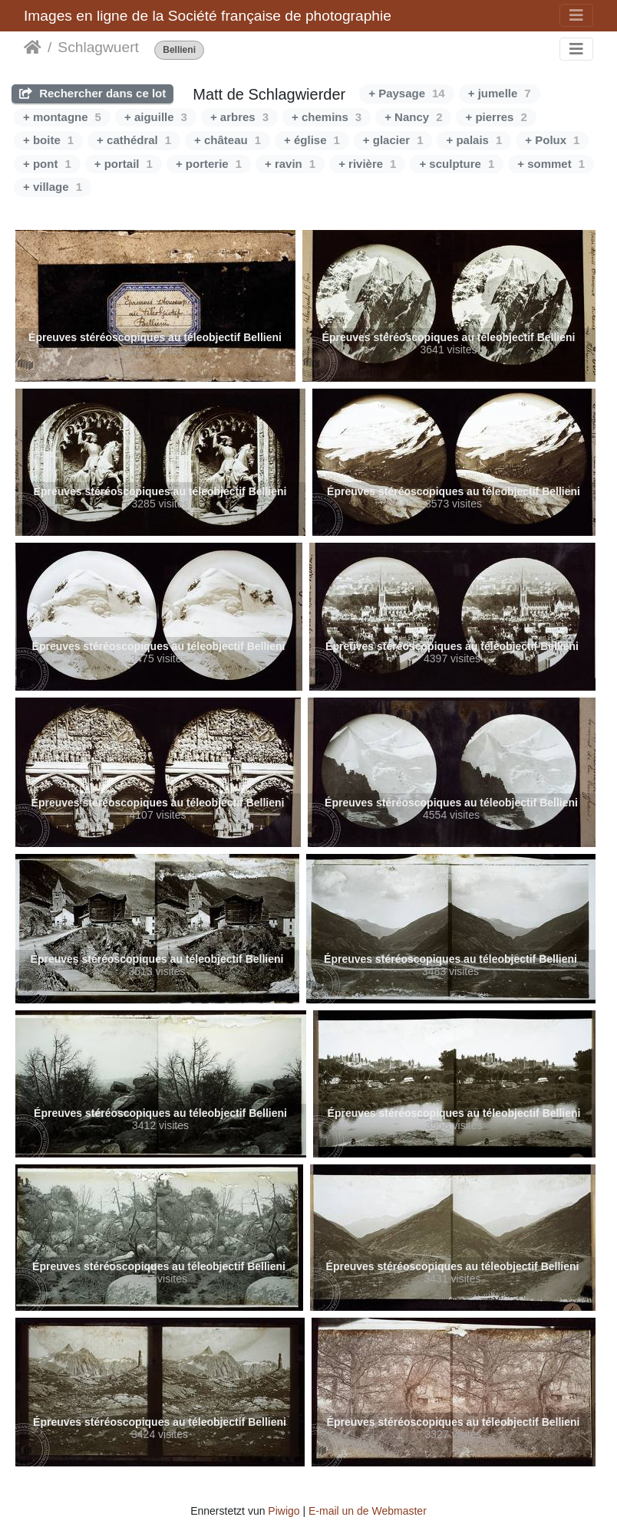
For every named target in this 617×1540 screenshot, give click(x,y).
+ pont (47, 163)
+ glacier (393, 139)
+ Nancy (413, 116)
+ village (52, 186)
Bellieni (179, 50)
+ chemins (326, 116)
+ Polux (552, 139)
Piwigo (283, 1511)
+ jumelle (499, 93)
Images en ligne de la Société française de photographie (207, 16)
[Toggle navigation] (576, 15)
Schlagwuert (98, 47)
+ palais (474, 139)
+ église (312, 139)
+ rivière (367, 163)
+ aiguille (155, 116)
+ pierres (495, 116)
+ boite (48, 139)
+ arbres (239, 116)
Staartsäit (32, 47)
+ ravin (290, 163)
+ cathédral (134, 139)
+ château (227, 139)
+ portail (123, 163)
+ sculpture (456, 163)
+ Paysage (406, 93)
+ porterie (209, 163)
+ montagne (62, 116)
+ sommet (551, 163)
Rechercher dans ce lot (92, 93)
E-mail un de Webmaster (367, 1511)
